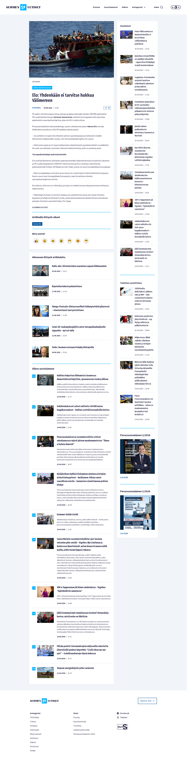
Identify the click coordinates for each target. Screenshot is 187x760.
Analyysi (33, 725)
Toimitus (77, 725)
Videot (125, 7)
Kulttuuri (34, 738)
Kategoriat (139, 7)
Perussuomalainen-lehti (84, 734)
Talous (33, 721)
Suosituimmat (111, 7)
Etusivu (96, 7)
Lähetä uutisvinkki (81, 730)
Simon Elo (37, 224)
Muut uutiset (35, 734)
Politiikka (36, 108)
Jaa (107, 108)
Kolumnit (34, 746)
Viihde (32, 750)
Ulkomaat (34, 730)
